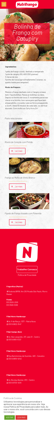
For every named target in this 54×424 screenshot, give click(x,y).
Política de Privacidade (27, 275)
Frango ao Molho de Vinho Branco (20, 177)
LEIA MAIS (21, 417)
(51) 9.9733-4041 (14, 383)
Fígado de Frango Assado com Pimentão (23, 213)
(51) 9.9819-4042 (15, 359)
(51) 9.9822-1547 (15, 324)
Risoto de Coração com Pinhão (19, 142)
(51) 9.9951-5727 (15, 339)
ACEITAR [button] (9, 417)
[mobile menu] (3, 4)
